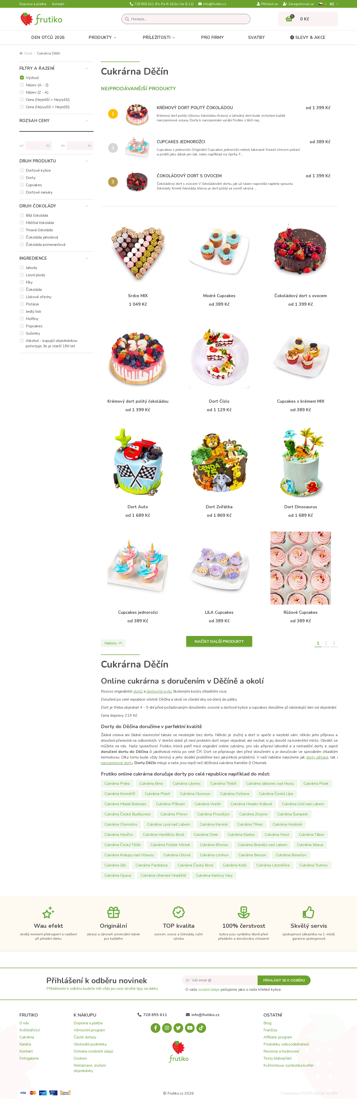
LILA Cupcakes (219, 612)
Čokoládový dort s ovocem (189, 176)
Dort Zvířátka (219, 507)
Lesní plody (35, 275)
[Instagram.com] (167, 1028)
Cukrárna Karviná (213, 824)
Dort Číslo (219, 401)
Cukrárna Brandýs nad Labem (262, 845)
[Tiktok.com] (201, 1028)
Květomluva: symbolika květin (288, 1065)
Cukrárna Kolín (235, 865)
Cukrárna (26, 1037)
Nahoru (113, 643)
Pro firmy (212, 37)
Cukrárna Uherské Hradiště (163, 875)
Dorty (30, 177)
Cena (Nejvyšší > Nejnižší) (48, 107)
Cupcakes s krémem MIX (300, 401)
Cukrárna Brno (151, 783)
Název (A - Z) (37, 85)
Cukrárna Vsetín (208, 804)
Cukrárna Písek (316, 783)
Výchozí (32, 77)
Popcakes (34, 326)
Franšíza (270, 1030)
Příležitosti (160, 37)
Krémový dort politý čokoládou (195, 108)
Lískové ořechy (38, 297)
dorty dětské (317, 757)
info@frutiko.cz (212, 4)
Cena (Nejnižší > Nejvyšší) (48, 99)
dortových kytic (159, 691)
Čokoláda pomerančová (45, 244)
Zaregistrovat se (298, 4)
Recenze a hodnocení (281, 1051)
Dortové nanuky (39, 192)
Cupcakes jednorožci (181, 142)
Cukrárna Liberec (187, 783)
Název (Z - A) (37, 92)
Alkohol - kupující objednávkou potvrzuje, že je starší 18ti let (51, 343)
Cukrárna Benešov (291, 855)
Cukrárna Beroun (252, 855)
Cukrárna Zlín (115, 865)
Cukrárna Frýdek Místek (170, 845)
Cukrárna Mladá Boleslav (125, 804)
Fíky (29, 282)
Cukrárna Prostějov (213, 814)
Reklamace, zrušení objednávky (90, 1068)
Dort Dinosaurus (300, 507)
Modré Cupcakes (219, 296)
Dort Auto (138, 507)
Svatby (256, 37)
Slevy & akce (307, 37)
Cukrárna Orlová (177, 855)
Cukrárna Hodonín (287, 824)
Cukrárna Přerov (174, 814)
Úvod (25, 53)
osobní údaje (209, 989)
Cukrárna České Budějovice (127, 814)
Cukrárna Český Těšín (122, 845)
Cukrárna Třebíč (223, 783)
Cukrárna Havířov (118, 834)
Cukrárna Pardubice (152, 865)
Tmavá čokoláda (39, 230)
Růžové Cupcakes (301, 612)
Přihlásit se (267, 4)
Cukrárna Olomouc (195, 793)
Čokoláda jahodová (42, 237)
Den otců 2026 (47, 37)
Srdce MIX (138, 296)
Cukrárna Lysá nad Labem (168, 824)
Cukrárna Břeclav (214, 845)
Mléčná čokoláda (40, 222)
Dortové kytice (38, 170)
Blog (267, 1023)
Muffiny (32, 319)
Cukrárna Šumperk (292, 814)
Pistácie (32, 304)
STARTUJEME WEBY (319, 1093)
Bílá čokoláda (37, 215)
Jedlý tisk (33, 311)
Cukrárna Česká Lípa (276, 793)
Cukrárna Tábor (311, 834)
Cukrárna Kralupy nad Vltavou (129, 855)
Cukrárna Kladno (241, 834)
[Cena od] (36, 145)
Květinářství (29, 1030)
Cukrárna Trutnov (314, 865)
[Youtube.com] (190, 1028)
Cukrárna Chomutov (120, 824)
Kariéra (25, 1044)
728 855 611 (161, 4)
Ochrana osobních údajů (93, 1051)
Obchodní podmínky (90, 1044)
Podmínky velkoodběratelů (286, 1044)
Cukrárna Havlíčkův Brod (163, 834)
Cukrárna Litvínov (214, 855)
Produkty (104, 37)
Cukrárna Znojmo (253, 814)
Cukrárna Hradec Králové (251, 804)
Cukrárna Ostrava (234, 793)
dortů (138, 691)
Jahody (31, 267)
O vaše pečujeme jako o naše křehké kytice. (233, 989)
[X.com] (178, 1028)
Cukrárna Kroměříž (119, 793)
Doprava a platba (32, 4)
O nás (24, 1023)
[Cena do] (78, 145)
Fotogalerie (29, 1058)
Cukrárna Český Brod (195, 865)
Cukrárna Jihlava (310, 845)
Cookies (80, 1058)
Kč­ (332, 4)
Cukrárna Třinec (250, 824)
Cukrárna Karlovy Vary (214, 875)
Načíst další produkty (219, 641)
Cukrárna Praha (117, 783)
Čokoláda (34, 289)
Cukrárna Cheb (206, 834)
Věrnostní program (89, 1030)
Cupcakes (34, 185)
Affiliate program (277, 1037)
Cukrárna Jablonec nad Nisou (270, 783)
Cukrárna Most (277, 834)
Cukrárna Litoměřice (273, 865)
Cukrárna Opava (117, 875)
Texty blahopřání (277, 1058)
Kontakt (58, 4)
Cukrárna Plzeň (157, 793)
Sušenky (33, 333)
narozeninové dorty (117, 763)
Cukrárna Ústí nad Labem (303, 804)
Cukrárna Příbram (170, 804)
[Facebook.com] (155, 1028)
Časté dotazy (85, 1037)
